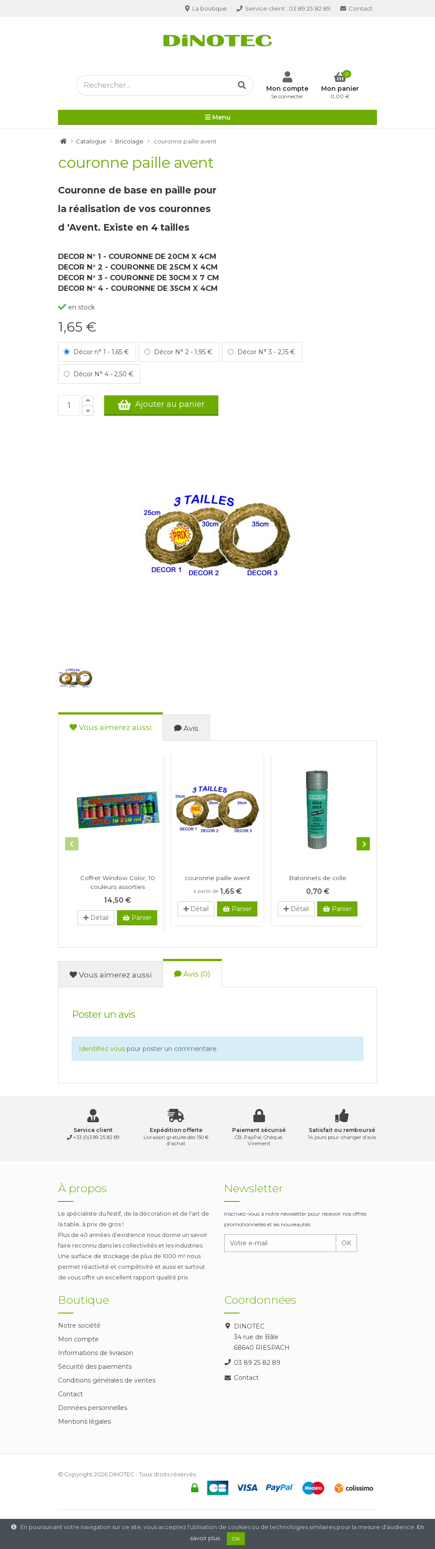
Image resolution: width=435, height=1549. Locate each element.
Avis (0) (192, 974)
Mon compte (78, 1339)
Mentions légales (84, 1421)
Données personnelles (92, 1408)
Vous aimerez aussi (110, 727)
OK (346, 1243)
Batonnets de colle (317, 877)
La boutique (206, 8)
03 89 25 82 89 (283, 8)
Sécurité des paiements (95, 1367)
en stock (76, 307)
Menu (217, 118)
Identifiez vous (102, 1049)
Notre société (79, 1325)
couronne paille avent (217, 877)
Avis (186, 728)
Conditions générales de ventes (106, 1380)
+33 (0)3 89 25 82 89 (96, 1137)
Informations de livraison (95, 1353)
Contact (356, 8)
